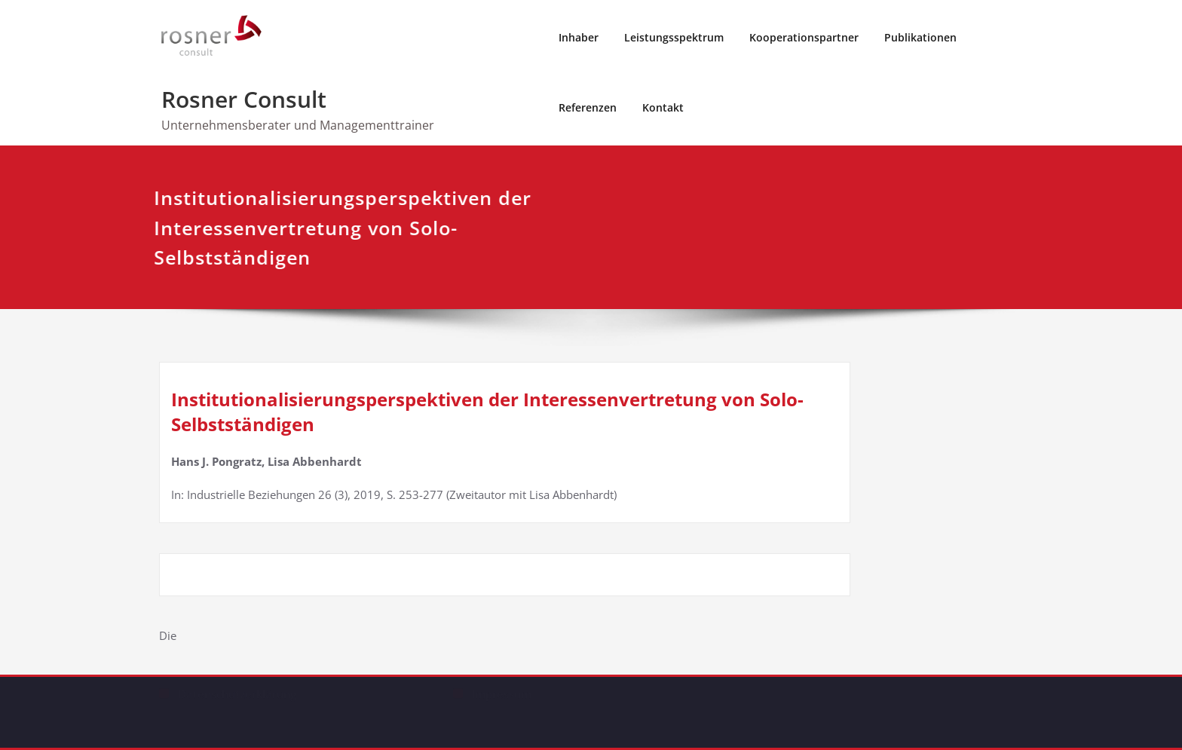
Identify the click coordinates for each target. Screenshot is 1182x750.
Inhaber (579, 37)
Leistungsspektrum (674, 37)
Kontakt (663, 107)
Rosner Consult (243, 99)
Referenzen (588, 107)
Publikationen (920, 37)
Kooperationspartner (804, 37)
